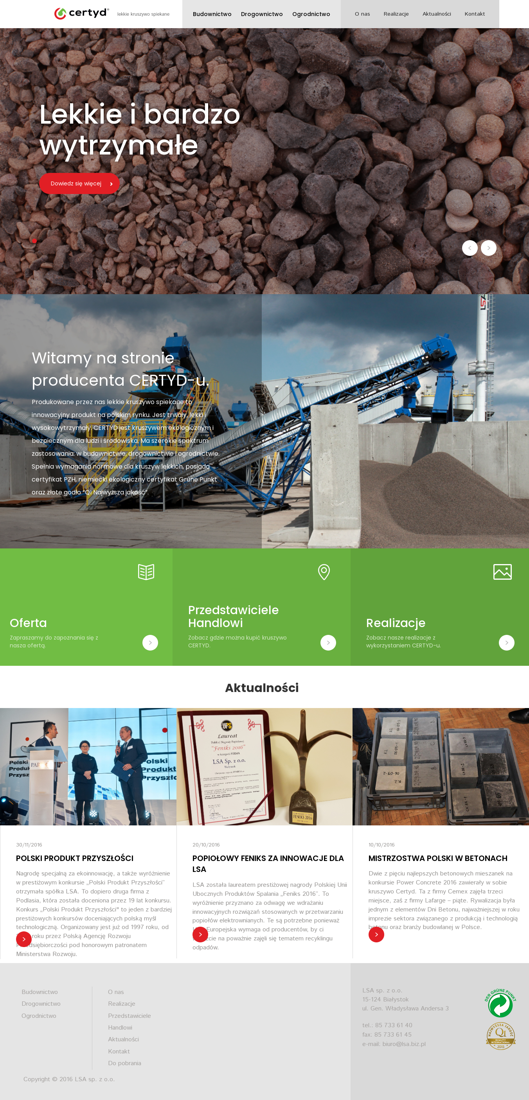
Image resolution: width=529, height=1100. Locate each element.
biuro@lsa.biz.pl (404, 1044)
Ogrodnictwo (311, 14)
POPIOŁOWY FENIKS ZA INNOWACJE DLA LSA (268, 864)
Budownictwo (212, 14)
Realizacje (396, 14)
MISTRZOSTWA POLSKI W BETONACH (438, 858)
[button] (470, 248)
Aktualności (437, 14)
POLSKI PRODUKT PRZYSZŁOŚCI (74, 858)
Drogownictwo (262, 14)
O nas (362, 14)
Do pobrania (124, 1063)
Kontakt (475, 14)
